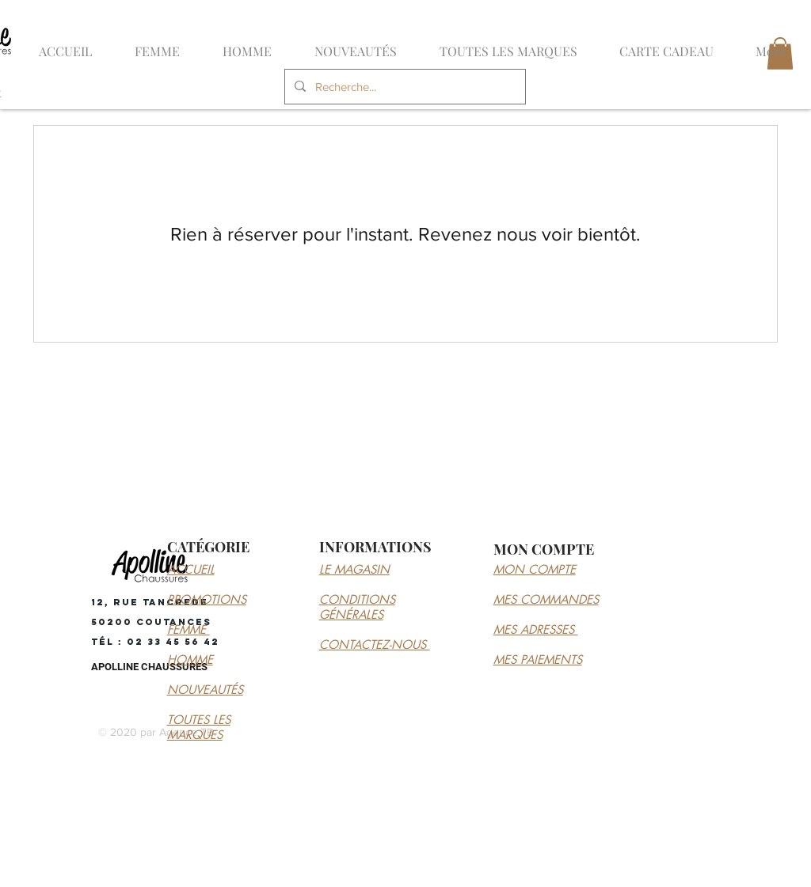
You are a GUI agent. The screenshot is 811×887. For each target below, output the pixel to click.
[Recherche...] (403, 87)
